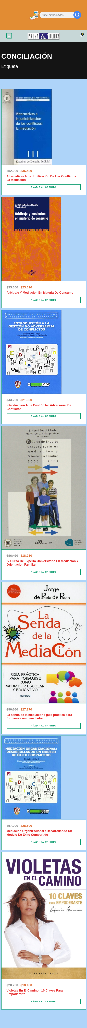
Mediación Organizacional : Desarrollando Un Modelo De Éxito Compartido (39, 832)
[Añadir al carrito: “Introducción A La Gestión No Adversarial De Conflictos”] (44, 416)
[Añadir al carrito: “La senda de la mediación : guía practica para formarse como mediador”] (44, 726)
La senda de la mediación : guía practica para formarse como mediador (39, 716)
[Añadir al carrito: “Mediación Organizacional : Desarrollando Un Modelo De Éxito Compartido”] (44, 842)
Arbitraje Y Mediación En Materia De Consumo (40, 292)
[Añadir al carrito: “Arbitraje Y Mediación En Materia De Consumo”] (44, 300)
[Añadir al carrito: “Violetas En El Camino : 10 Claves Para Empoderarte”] (44, 1001)
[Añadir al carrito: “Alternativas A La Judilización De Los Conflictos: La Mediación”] (44, 187)
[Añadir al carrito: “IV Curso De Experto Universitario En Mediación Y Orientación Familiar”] (44, 572)
